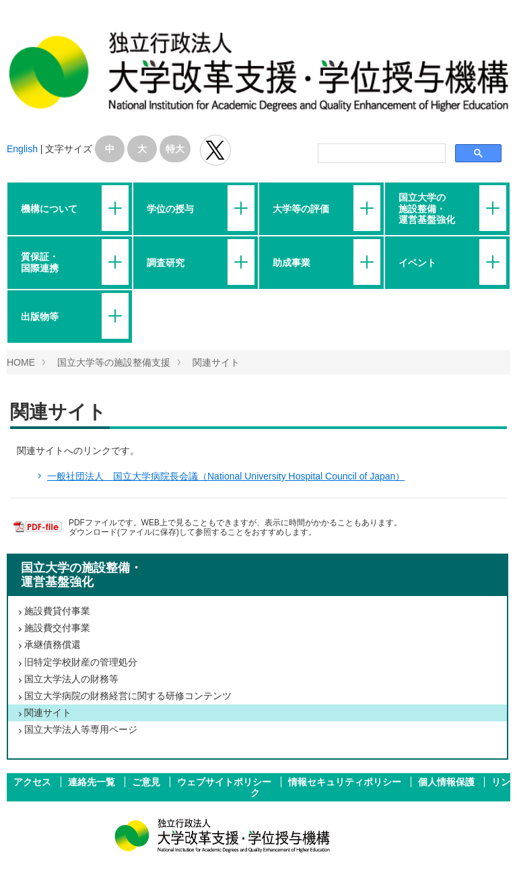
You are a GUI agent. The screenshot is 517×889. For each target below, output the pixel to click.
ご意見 (147, 782)
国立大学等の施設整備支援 (113, 362)
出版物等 (40, 316)
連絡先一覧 (93, 782)
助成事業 (291, 262)
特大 (175, 148)
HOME (21, 362)
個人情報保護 (447, 782)
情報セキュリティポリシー (346, 782)
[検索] (380, 153)
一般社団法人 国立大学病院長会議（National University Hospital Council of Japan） (226, 476)
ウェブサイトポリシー (225, 782)
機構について (49, 208)
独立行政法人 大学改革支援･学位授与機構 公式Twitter (215, 150)
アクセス (33, 782)
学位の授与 (170, 208)
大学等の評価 (301, 208)
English (22, 148)
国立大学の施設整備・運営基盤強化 (427, 208)
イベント (417, 262)
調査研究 (165, 262)
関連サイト (216, 362)
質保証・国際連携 (40, 262)
